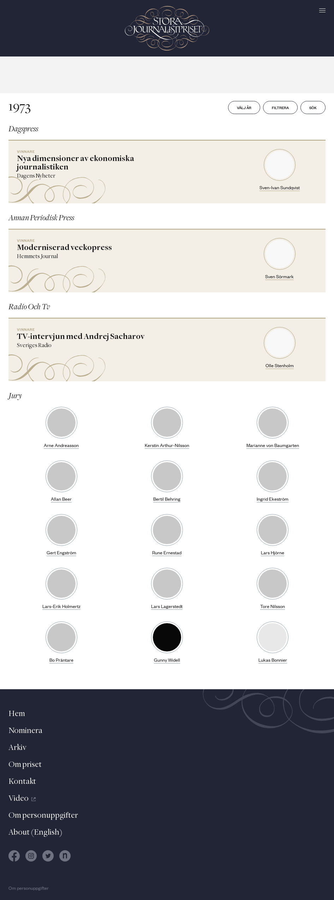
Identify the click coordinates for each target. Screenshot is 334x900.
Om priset (25, 765)
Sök (313, 107)
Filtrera (280, 107)
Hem (16, 714)
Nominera (25, 731)
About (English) (35, 832)
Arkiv (17, 748)
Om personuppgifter (43, 815)
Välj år (244, 107)
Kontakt (22, 781)
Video (22, 798)
